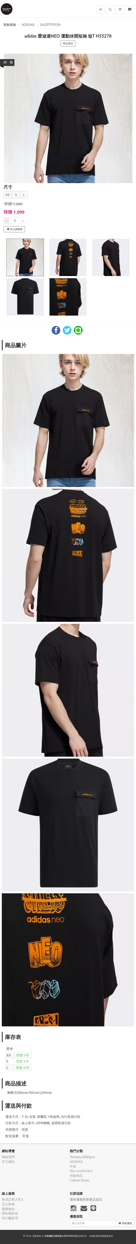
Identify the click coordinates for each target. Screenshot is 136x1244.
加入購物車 (15, 229)
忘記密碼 (8, 1204)
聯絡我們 (8, 1157)
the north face (81, 1171)
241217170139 (50, 25)
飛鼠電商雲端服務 (100, 1236)
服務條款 (8, 1209)
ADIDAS (28, 25)
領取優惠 (125, 1223)
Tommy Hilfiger (82, 1157)
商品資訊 (68, 43)
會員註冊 (8, 1199)
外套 (73, 1166)
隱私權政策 (10, 1213)
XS (8, 195)
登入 (20, 1199)
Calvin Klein (79, 1180)
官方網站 (8, 1162)
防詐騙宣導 (10, 1218)
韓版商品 (76, 1176)
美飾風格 (9, 25)
